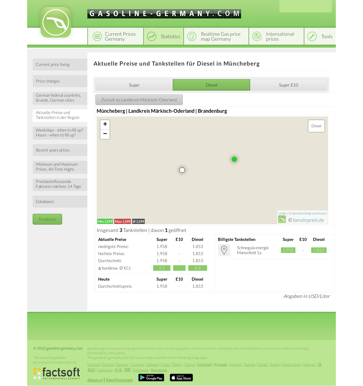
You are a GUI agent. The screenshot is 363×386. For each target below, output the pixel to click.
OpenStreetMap (301, 213)
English (108, 364)
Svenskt (235, 364)
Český (177, 364)
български (159, 370)
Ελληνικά (204, 364)
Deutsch (93, 364)
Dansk (263, 364)
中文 (118, 370)
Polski (165, 364)
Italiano (152, 364)
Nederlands (291, 364)
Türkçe (189, 364)
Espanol (122, 364)
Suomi (275, 364)
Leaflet (282, 213)
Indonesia (104, 370)
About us (94, 380)
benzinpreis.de (308, 220)
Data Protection (119, 380)
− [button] (105, 134)
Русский (220, 364)
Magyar (309, 364)
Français (137, 364)
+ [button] (105, 124)
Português (140, 370)
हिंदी (127, 370)
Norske (249, 364)
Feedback (47, 219)
